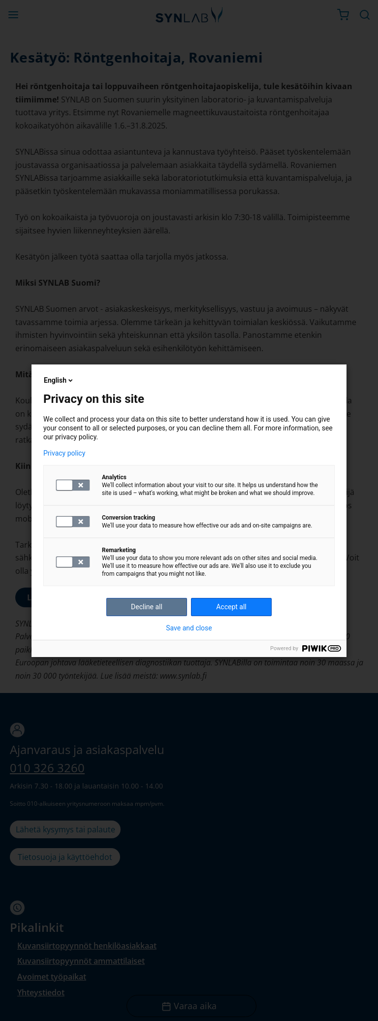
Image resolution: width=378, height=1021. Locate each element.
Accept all (231, 607)
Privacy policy (64, 453)
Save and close (189, 628)
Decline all (146, 607)
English (59, 380)
